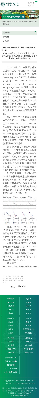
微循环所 (10, 318)
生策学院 (10, 342)
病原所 (10, 322)
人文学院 (10, 345)
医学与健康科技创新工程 (28, 22)
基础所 (10, 313)
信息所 (28, 310)
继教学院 (10, 352)
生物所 (28, 326)
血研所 (10, 326)
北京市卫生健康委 (10, 368)
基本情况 (6, 37)
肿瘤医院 (10, 306)
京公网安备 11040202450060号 (19, 393)
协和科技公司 (29, 349)
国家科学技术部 (11, 358)
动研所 (28, 313)
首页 (15, 22)
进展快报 (6, 24)
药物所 (28, 299)
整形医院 (10, 310)
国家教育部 (11, 365)
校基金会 (28, 338)
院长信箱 (31, 3)
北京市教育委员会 (10, 372)
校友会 (28, 342)
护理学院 (28, 333)
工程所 (10, 333)
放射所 (10, 329)
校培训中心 (29, 352)
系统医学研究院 (29, 329)
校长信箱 (31, 5)
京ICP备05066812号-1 (19, 396)
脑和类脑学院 (11, 349)
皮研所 (28, 318)
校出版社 (28, 345)
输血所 (28, 322)
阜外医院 (10, 302)
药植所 (28, 306)
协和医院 (10, 299)
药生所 (28, 302)
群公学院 (10, 338)
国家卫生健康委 (11, 361)
